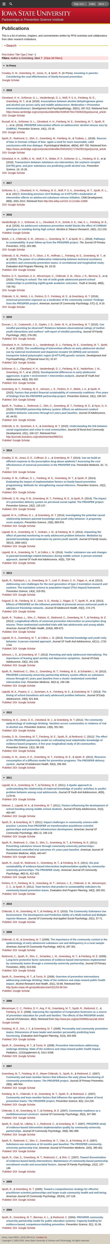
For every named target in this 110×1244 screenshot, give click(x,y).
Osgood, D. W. (10, 600)
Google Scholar (11, 80)
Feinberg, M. (64, 138)
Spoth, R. (56, 73)
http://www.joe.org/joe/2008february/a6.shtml (79, 1019)
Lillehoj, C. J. (32, 1123)
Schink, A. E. (69, 222)
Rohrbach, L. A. (22, 580)
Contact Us (41, 1237)
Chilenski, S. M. (24, 238)
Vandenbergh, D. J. (50, 97)
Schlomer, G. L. (29, 97)
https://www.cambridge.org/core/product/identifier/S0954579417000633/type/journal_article (56, 112)
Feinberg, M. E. (86, 97)
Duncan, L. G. (9, 324)
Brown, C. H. (69, 580)
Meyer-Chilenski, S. (51, 1073)
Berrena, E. (95, 276)
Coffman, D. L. (42, 457)
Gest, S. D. (44, 600)
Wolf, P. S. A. (69, 97)
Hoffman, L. (57, 255)
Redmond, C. (20, 138)
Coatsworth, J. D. (27, 324)
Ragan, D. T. (70, 600)
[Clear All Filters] (53, 58)
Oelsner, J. (8, 805)
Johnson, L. (41, 238)
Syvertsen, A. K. (27, 276)
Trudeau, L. (81, 138)
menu (4, 4)
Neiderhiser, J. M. (90, 368)
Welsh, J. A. (8, 238)
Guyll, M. (18, 862)
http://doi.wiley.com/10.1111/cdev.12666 (66, 201)
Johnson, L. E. (48, 389)
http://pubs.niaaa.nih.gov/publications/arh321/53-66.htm (36, 987)
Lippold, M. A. (9, 515)
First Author (8, 54)
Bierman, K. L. (41, 1217)
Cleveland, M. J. (44, 719)
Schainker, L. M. (89, 671)
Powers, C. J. (25, 691)
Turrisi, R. (41, 976)
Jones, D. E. (26, 457)
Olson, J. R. (43, 255)
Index (92, 3)
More (102, 3)
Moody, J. (56, 600)
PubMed (7, 232)
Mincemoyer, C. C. (12, 1008)
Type (23, 54)
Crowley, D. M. (10, 73)
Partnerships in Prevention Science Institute (33, 19)
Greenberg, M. (27, 73)
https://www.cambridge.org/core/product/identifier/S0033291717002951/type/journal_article (56, 149)
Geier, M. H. (61, 324)
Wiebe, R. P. (56, 158)
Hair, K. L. (83, 222)
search (11, 4)
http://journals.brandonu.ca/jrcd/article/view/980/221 (34, 436)
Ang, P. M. (26, 498)
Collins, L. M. (47, 552)
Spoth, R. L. (100, 190)
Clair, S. (33, 842)
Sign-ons (80, 3)
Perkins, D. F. (27, 255)
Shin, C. (33, 138)
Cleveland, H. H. (11, 97)
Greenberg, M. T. (15, 101)
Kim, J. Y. (25, 1028)
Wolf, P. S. (42, 158)
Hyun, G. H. (100, 405)
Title (17, 54)
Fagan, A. (82, 580)
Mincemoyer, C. (45, 276)
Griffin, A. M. (28, 158)
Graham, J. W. (46, 532)
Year (30, 54)
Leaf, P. (56, 580)
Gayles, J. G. (46, 324)
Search (11, 45)
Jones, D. (42, 73)
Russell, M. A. (9, 121)
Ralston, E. (44, 617)
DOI (4, 115)
